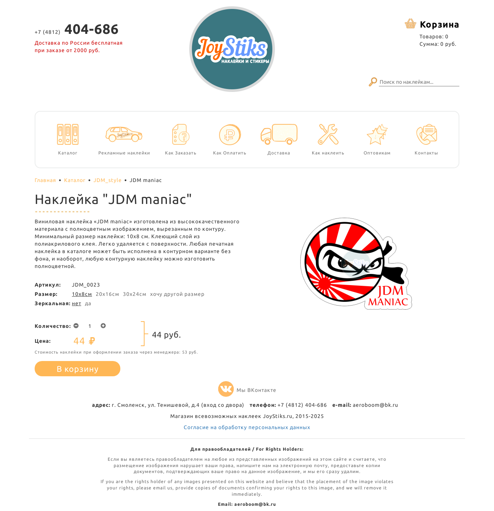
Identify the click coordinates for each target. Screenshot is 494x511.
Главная (45, 180)
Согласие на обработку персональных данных (247, 427)
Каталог (75, 180)
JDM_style (108, 180)
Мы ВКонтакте (247, 390)
